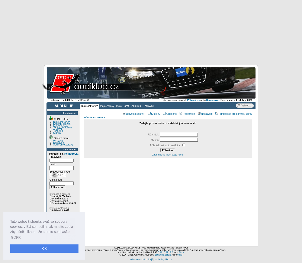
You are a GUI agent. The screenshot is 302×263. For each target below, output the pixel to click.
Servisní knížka (61, 123)
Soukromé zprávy (63, 144)
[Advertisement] (151, 32)
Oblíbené (170, 113)
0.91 (160, 252)
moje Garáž (122, 106)
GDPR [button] (16, 237)
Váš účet (58, 141)
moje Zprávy (107, 106)
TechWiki (148, 106)
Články (57, 132)
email (179, 255)
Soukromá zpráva (163, 255)
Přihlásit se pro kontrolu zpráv (233, 113)
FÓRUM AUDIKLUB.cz (95, 117)
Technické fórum (62, 127)
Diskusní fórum (89, 106)
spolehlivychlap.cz (163, 259)
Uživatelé (129, 113)
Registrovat (71, 153)
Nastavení (59, 142)
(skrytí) (141, 113)
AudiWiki (136, 106)
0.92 (166, 252)
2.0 (171, 252)
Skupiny (154, 113)
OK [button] (44, 248)
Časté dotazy (60, 125)
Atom (181, 252)
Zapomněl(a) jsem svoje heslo (167, 154)
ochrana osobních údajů (141, 259)
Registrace (187, 113)
